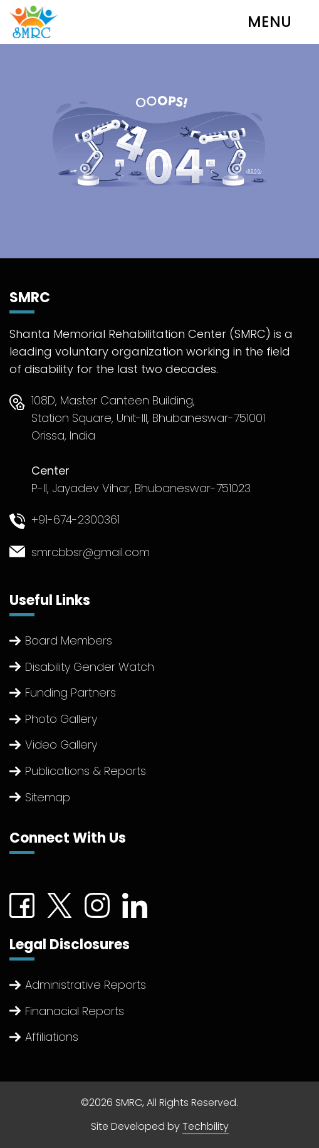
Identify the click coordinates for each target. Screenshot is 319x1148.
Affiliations (51, 1037)
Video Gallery (61, 744)
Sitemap (47, 797)
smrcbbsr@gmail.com (90, 552)
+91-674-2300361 (75, 519)
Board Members (68, 640)
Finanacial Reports (74, 1011)
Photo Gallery (61, 719)
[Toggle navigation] (279, 22)
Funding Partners (70, 692)
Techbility (205, 1126)
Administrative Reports (85, 985)
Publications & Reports (85, 771)
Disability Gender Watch (89, 667)
